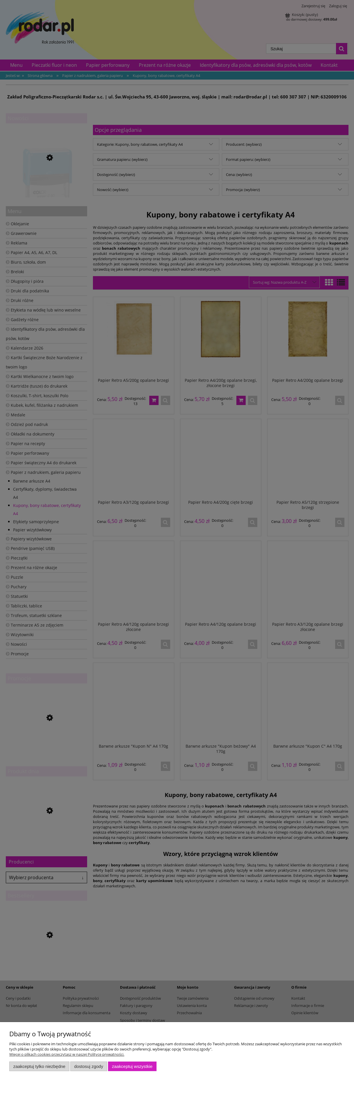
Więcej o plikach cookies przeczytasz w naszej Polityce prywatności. (66, 1054)
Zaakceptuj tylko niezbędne (39, 1066)
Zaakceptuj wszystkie (132, 1066)
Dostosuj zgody (88, 1066)
